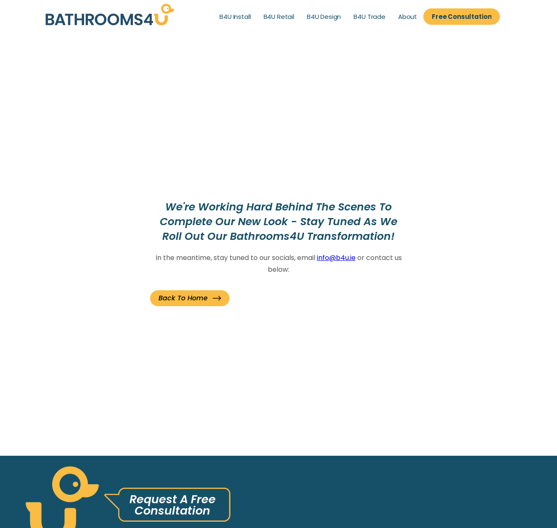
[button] (190, 298)
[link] (109, 16)
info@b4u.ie (336, 258)
